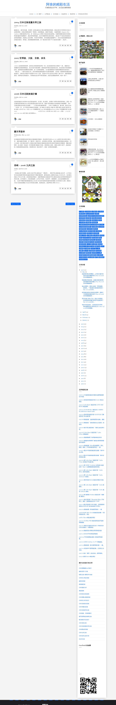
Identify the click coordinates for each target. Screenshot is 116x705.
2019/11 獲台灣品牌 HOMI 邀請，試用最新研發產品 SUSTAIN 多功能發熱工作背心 (91, 505)
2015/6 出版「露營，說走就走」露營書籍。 (91, 553)
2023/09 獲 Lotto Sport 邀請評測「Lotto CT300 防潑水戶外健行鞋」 (91, 461)
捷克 (80, 237)
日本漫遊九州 (83, 587)
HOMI (86, 250)
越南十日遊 (82, 235)
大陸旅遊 (98, 231)
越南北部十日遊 (83, 571)
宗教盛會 (91, 250)
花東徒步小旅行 (83, 246)
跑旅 (100, 237)
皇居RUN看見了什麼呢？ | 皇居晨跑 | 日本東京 (95, 130)
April (84, 312)
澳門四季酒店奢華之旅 (85, 616)
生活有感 (101, 226)
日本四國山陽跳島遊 (84, 597)
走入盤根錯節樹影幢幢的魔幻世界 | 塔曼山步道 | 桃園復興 (96, 90)
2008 (82, 370)
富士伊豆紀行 (90, 213)
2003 (82, 381)
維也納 (100, 244)
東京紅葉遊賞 (93, 224)
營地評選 (85, 240)
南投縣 (102, 235)
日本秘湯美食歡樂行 (85, 226)
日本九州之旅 (83, 632)
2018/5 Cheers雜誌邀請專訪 (87, 517)
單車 (100, 220)
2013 (82, 356)
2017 (82, 346)
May (83, 272)
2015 (82, 351)
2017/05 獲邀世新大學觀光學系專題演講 (90, 530)
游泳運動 (91, 257)
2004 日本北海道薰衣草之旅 (27, 22)
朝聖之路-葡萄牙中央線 (85, 574)
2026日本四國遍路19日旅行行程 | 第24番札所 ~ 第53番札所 (96, 160)
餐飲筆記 (82, 213)
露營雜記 (88, 220)
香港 (95, 255)
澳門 (96, 257)
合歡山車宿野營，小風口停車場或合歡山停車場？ (96, 79)
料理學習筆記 (83, 216)
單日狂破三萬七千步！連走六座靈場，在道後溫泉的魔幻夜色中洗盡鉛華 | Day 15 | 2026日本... (93, 300)
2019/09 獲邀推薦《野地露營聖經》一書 (90, 509)
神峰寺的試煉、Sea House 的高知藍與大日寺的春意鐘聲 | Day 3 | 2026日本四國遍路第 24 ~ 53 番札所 (96, 151)
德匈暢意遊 (82, 233)
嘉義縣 (81, 248)
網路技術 (88, 253)
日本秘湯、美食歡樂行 (85, 613)
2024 (82, 326)
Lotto (88, 244)
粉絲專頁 (64, 14)
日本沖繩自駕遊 (83, 607)
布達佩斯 (87, 248)
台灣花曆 (82, 222)
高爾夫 (81, 250)
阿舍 (19, 46)
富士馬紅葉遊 (83, 231)
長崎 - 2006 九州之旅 (24, 165)
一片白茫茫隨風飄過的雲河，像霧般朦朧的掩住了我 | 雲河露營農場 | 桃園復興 (96, 70)
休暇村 (81, 242)
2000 (82, 384)
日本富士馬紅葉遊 (84, 578)
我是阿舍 (72, 14)
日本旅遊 (55, 14)
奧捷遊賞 (94, 222)
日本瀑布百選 (83, 257)
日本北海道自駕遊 (84, 603)
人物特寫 (100, 255)
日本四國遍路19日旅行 (85, 568)
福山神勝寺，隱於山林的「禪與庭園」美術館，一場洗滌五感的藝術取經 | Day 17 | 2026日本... (93, 287)
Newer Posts (16, 204)
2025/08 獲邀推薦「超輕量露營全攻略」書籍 (91, 419)
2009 (82, 367)
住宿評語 (89, 229)
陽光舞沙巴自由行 (84, 619)
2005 (82, 378)
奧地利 (95, 229)
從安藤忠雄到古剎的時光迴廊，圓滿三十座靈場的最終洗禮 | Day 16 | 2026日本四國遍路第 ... (93, 294)
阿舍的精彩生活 (58, 4)
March (84, 315)
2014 (82, 354)
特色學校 (96, 233)
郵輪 (91, 255)
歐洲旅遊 (82, 220)
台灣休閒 (100, 211)
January (84, 320)
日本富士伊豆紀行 (84, 600)
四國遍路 (88, 222)
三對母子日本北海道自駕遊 (96, 216)
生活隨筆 (82, 253)
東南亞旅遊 (98, 242)
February (85, 317)
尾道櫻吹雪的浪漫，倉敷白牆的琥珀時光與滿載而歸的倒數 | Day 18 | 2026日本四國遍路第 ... (93, 281)
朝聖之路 (89, 233)
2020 (82, 337)
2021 (82, 335)
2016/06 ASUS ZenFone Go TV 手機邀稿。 (91, 542)
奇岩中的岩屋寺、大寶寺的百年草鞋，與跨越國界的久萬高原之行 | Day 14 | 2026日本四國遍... (93, 306)
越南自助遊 (82, 244)
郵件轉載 (85, 255)
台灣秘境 (89, 235)
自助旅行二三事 (96, 253)
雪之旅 (91, 246)
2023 (82, 329)
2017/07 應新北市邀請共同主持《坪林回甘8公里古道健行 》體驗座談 (91, 526)
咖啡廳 (86, 242)
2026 (82, 270)
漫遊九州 (94, 220)
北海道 (97, 213)
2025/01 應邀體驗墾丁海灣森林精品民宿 (90, 437)
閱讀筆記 (92, 240)
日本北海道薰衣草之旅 (85, 626)
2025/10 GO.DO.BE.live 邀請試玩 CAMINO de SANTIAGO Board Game (91, 410)
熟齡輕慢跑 (82, 229)
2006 (82, 375)
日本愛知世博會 (83, 629)
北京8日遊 (82, 639)
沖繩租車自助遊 (83, 224)
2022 (82, 332)
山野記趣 (96, 235)
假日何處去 (91, 231)
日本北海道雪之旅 (84, 610)
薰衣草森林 (19, 131)
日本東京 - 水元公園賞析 (95, 119)
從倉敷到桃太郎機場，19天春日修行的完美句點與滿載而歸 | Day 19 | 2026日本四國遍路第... (93, 275)
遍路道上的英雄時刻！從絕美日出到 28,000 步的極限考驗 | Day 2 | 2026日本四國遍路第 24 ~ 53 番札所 (96, 101)
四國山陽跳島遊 (96, 218)
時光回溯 (98, 250)
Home (31, 14)
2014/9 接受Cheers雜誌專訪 (87, 556)
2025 (82, 324)
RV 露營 (39, 14)
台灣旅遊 (47, 14)
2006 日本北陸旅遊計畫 (25, 93)
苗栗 (80, 255)
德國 (80, 240)
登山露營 (94, 244)
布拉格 (92, 242)
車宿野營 (82, 218)
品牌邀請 (88, 218)
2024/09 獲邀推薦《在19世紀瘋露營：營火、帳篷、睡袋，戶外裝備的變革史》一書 (91, 446)
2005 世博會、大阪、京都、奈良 (29, 58)
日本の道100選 (95, 248)
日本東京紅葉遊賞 (84, 594)
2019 (82, 340)
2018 (82, 343)
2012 (82, 359)
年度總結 (94, 226)
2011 (82, 362)
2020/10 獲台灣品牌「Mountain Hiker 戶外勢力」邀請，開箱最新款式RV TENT (91, 500)
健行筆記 (101, 224)
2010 (82, 365)
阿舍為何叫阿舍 (83, 14)
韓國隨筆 (101, 257)
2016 (82, 348)
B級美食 (98, 240)
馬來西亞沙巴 (83, 259)
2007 (82, 373)
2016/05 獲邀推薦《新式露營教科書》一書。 (91, 545)
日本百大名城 (87, 237)
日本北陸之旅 (83, 623)
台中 (102, 246)
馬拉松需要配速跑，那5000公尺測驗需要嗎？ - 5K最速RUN (96, 110)
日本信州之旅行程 (84, 636)
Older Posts (70, 204)
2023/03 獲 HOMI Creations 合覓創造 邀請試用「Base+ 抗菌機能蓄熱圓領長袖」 (91, 466)
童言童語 (94, 237)
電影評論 (97, 246)
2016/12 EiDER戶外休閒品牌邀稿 (88, 534)
